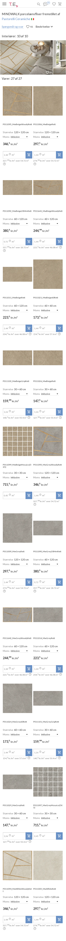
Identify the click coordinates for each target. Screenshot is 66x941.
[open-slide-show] (17, 101)
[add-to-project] (29, 155)
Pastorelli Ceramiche (16, 19)
